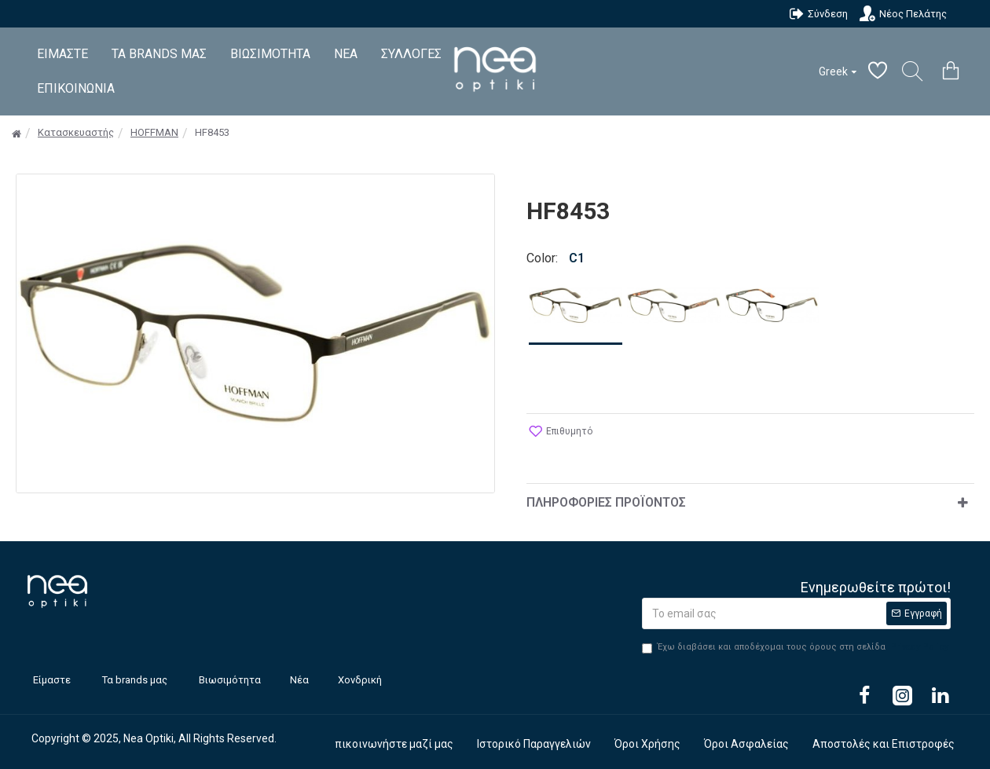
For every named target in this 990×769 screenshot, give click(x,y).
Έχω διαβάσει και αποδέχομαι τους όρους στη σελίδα (796, 647)
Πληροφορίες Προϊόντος (606, 502)
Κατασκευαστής (76, 132)
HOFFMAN (154, 132)
